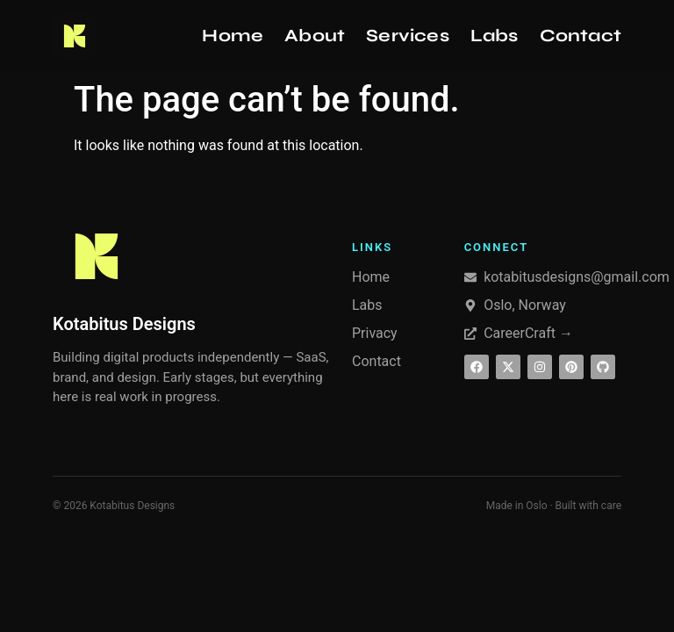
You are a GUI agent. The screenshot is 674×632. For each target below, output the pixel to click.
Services (407, 36)
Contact (580, 36)
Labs (494, 36)
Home (232, 36)
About (314, 36)
